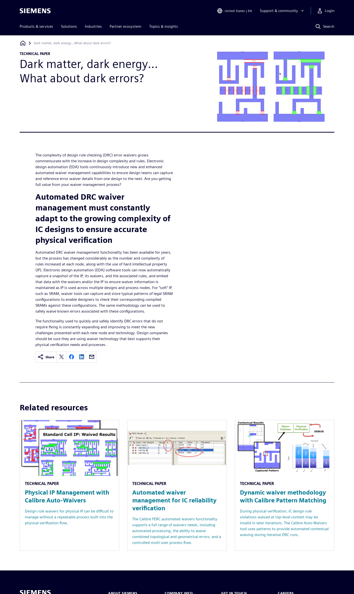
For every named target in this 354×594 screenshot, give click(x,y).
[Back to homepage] (23, 43)
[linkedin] (82, 357)
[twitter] (61, 357)
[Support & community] (282, 11)
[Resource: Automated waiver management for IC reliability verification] (177, 485)
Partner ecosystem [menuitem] (125, 26)
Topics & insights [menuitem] (163, 26)
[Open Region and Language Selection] (234, 11)
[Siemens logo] (35, 10)
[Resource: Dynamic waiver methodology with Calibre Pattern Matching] (284, 485)
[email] (92, 357)
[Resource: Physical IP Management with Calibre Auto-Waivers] (69, 485)
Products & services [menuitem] (36, 26)
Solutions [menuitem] (69, 26)
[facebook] (71, 357)
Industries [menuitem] (93, 26)
